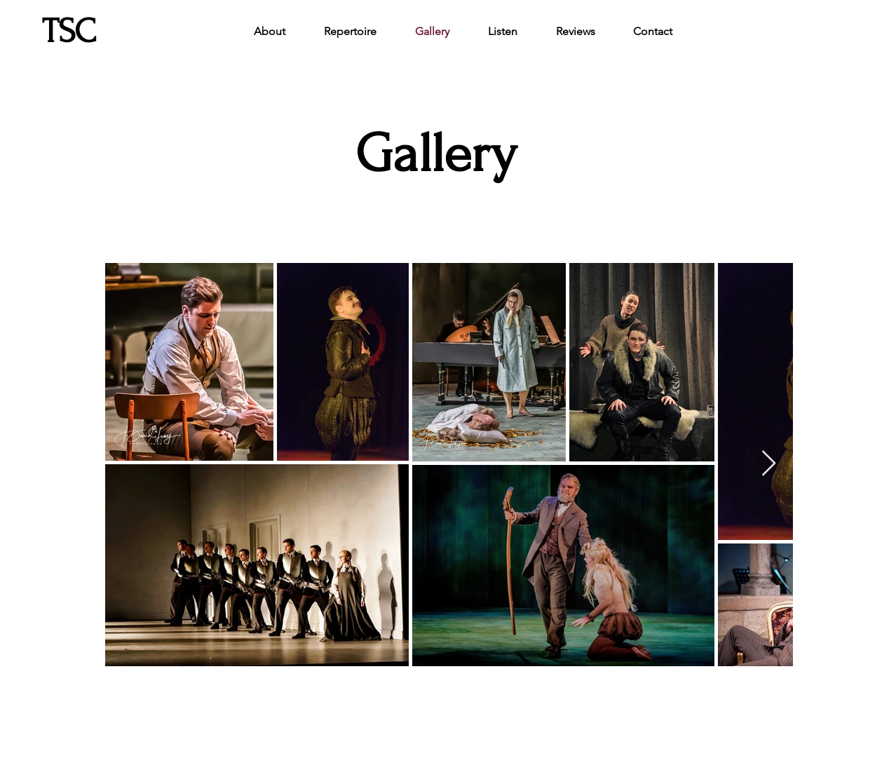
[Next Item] (769, 464)
